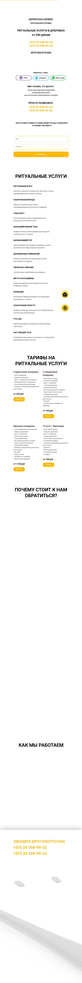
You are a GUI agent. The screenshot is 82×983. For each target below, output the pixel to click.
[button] (25, 371)
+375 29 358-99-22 (40, 107)
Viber (25, 78)
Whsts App (59, 78)
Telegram (42, 78)
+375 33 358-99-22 (40, 110)
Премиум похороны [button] (24, 426)
